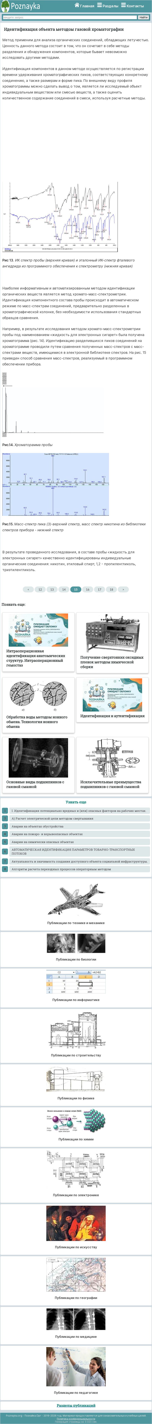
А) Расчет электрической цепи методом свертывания (52, 818)
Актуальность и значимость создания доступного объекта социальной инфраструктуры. (80, 861)
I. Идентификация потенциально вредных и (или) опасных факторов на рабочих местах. (79, 811)
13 (52, 589)
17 (99, 589)
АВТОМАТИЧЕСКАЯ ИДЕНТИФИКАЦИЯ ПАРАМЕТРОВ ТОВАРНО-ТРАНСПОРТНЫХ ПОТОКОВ (73, 851)
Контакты (135, 6)
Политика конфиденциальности (76, 1418)
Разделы (110, 6)
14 (64, 589)
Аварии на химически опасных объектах (43, 842)
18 (111, 589)
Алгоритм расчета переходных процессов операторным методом (61, 869)
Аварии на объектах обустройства (37, 826)
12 (40, 589)
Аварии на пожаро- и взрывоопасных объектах (47, 834)
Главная (87, 6)
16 (87, 589)
